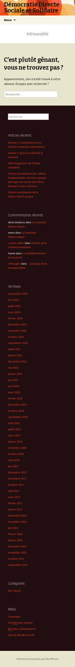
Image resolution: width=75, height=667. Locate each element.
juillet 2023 (14, 349)
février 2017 (15, 503)
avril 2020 (13, 386)
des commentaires (22, 629)
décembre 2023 (17, 324)
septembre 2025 (18, 293)
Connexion (14, 616)
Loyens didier (16, 243)
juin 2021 (13, 380)
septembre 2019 (18, 417)
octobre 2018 (16, 454)
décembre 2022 (17, 361)
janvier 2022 (15, 374)
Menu (8, 20)
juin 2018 (13, 466)
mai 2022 (13, 367)
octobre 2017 (16, 484)
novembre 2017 (17, 478)
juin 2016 (13, 528)
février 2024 (15, 318)
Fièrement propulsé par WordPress (38, 659)
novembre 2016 (17, 521)
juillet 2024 (14, 306)
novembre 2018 (17, 448)
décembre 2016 (17, 515)
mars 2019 (14, 435)
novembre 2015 (17, 552)
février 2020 (15, 398)
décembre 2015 (17, 546)
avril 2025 (13, 300)
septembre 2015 (18, 565)
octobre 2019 (16, 411)
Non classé (14, 590)
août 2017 (13, 491)
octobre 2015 (16, 558)
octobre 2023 (16, 337)
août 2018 (13, 460)
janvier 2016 (15, 540)
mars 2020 (14, 392)
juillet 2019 (14, 429)
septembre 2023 (18, 343)
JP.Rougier (14, 263)
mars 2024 (14, 312)
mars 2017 (14, 497)
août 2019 (13, 423)
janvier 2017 (15, 509)
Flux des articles (20, 623)
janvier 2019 (15, 441)
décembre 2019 (17, 404)
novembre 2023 (17, 330)
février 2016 (15, 534)
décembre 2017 (17, 472)
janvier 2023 (15, 355)
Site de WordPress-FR (21, 635)
